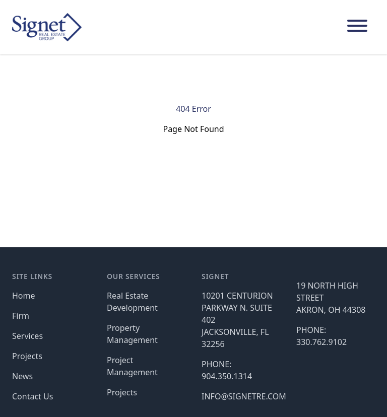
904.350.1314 (227, 376)
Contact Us (32, 396)
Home (23, 295)
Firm (20, 315)
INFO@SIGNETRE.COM (244, 396)
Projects (27, 356)
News (22, 376)
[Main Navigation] (357, 27)
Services (27, 335)
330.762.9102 (321, 342)
